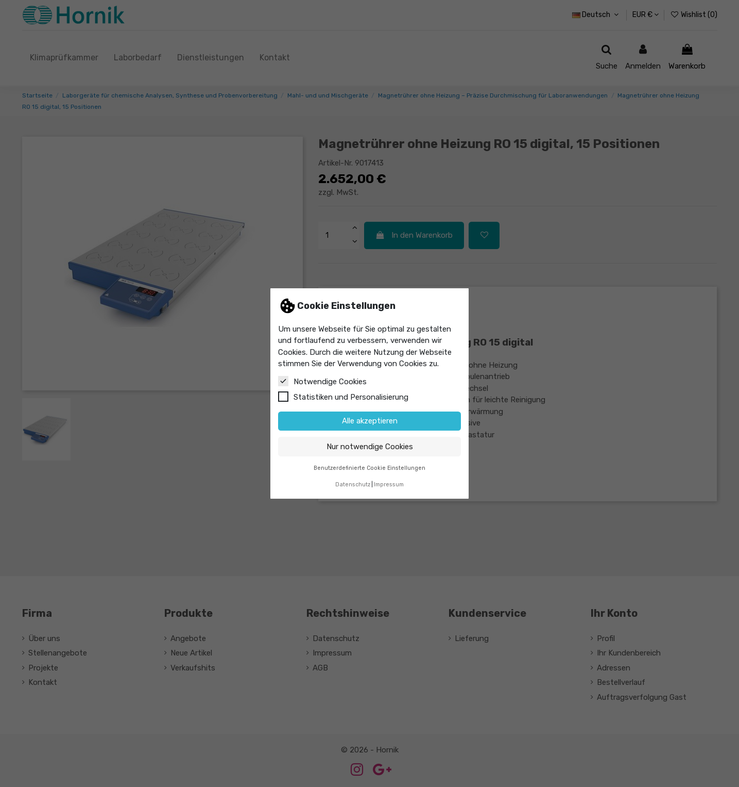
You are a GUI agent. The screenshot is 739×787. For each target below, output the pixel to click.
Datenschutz (352, 484)
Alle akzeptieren (370, 420)
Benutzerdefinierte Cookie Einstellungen (369, 468)
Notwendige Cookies (322, 381)
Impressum (389, 484)
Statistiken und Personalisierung (343, 396)
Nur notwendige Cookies (369, 446)
